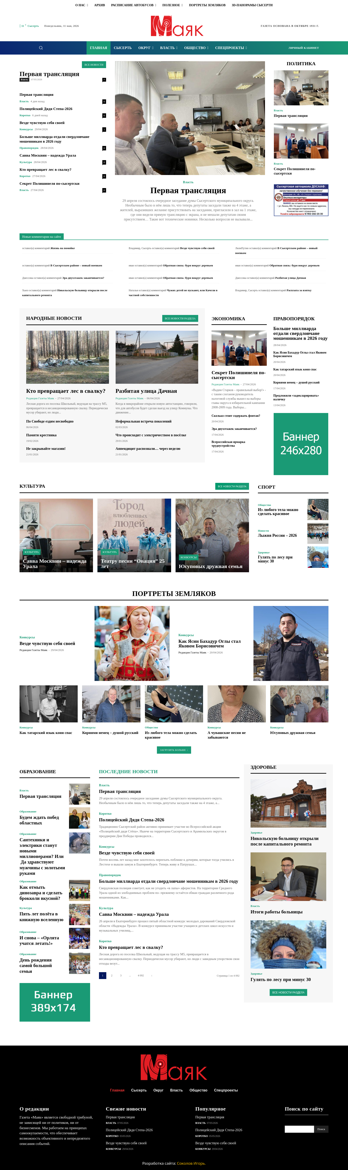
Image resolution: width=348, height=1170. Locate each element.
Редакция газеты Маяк (40, 398)
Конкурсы (26, 129)
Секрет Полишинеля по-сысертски (49, 183)
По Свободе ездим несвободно (49, 421)
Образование (28, 811)
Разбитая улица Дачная (290, 277)
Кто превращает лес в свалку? (45, 169)
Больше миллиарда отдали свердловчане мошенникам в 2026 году (54, 139)
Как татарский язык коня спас (295, 369)
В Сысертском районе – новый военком (76, 265)
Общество (264, 504)
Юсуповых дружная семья (292, 733)
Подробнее (188, 233)
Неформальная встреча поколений (144, 421)
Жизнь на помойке (62, 248)
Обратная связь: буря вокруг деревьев (188, 265)
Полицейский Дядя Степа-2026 (46, 109)
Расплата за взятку (299, 290)
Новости (263, 530)
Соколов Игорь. (191, 1163)
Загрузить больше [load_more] (174, 750)
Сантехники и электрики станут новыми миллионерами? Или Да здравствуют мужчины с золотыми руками (42, 856)
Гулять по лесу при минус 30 (275, 559)
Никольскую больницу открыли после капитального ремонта (284, 841)
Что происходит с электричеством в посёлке (151, 435)
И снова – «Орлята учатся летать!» (39, 940)
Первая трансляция (49, 73)
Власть (24, 79)
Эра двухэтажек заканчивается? (83, 277)
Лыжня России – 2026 (277, 535)
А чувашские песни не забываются (227, 735)
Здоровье (264, 552)
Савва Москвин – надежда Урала (48, 155)
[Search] (321, 1129)
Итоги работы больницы (277, 911)
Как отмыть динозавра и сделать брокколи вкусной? (41, 893)
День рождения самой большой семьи (36, 965)
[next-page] (151, 975)
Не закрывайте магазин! (46, 448)
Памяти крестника (41, 435)
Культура (26, 162)
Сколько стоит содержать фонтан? (236, 415)
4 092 (141, 975)
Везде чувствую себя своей (42, 123)
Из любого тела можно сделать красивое (278, 511)
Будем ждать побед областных (39, 820)
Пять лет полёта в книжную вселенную (41, 916)
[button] (41, 48)
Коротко (25, 115)
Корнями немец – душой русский (296, 382)
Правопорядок (29, 147)
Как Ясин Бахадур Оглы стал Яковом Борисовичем (209, 644)
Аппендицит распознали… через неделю (148, 448)
